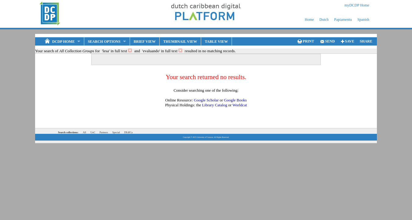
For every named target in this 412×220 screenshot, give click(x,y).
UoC (92, 132)
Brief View (145, 41)
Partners (103, 132)
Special (116, 132)
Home (309, 19)
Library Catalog (214, 105)
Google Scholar (206, 100)
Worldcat (240, 105)
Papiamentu (343, 19)
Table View (216, 41)
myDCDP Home (357, 5)
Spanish (363, 19)
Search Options (104, 41)
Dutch (324, 19)
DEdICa (128, 132)
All (84, 132)
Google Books (235, 100)
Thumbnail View (180, 41)
